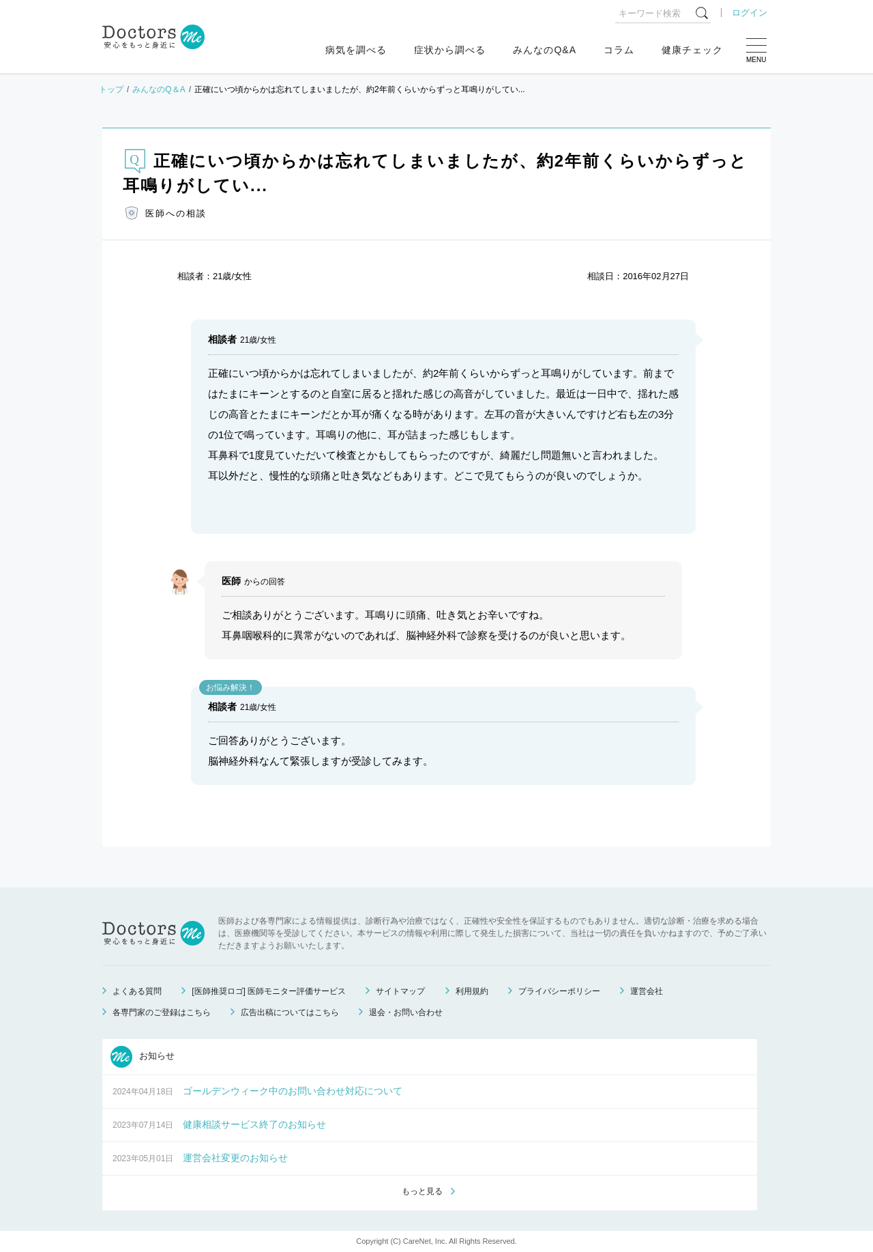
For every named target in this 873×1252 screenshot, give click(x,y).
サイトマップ (400, 991)
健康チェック (692, 49)
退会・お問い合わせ (406, 1012)
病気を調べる (356, 49)
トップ (111, 89)
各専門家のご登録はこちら (162, 1012)
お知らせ (142, 1057)
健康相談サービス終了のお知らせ (254, 1124)
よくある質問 (137, 991)
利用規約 (472, 991)
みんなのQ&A (544, 49)
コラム (619, 49)
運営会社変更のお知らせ (235, 1157)
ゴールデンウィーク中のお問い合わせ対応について (292, 1090)
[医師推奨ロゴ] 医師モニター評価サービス (269, 991)
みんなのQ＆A (158, 89)
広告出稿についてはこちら (290, 1012)
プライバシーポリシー (559, 991)
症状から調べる (450, 49)
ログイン (749, 13)
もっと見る (422, 1191)
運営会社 (646, 991)
